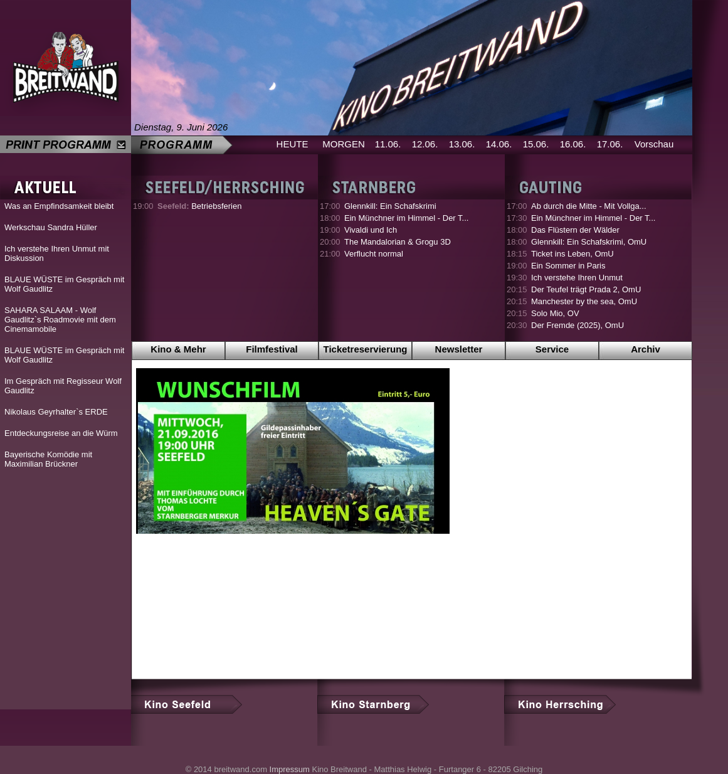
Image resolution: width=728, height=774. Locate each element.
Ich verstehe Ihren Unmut (577, 277)
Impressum (290, 769)
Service (552, 349)
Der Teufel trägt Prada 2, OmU (586, 289)
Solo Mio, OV (555, 313)
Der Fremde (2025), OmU (577, 325)
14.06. (499, 144)
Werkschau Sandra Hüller (50, 227)
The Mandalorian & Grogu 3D (397, 242)
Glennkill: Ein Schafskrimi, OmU (588, 242)
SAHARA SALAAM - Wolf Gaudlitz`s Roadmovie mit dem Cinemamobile (60, 319)
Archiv (645, 349)
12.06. (425, 144)
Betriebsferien (199, 206)
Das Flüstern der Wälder (575, 230)
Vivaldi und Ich (370, 230)
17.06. (610, 144)
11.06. (388, 144)
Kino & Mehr (178, 349)
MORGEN (343, 144)
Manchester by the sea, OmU (584, 301)
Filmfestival (272, 349)
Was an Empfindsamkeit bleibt (58, 206)
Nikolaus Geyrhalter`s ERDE (56, 411)
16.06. (573, 144)
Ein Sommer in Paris (568, 265)
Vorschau (654, 144)
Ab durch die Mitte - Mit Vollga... (588, 206)
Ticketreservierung (366, 349)
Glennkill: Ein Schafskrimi (390, 206)
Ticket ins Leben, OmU (572, 253)
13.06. (462, 144)
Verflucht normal (373, 253)
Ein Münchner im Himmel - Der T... (406, 218)
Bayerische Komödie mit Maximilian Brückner (48, 459)
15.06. (536, 144)
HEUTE (293, 144)
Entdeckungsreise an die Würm (61, 433)
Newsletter (459, 349)
